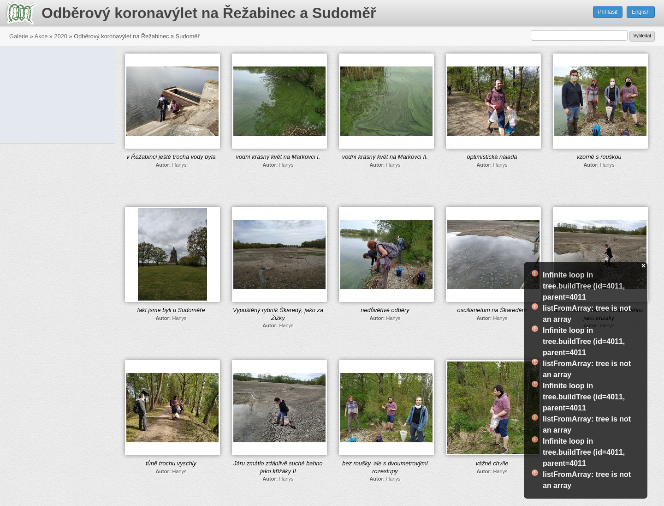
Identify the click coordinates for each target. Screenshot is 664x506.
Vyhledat (642, 35)
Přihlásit (608, 12)
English (641, 12)
